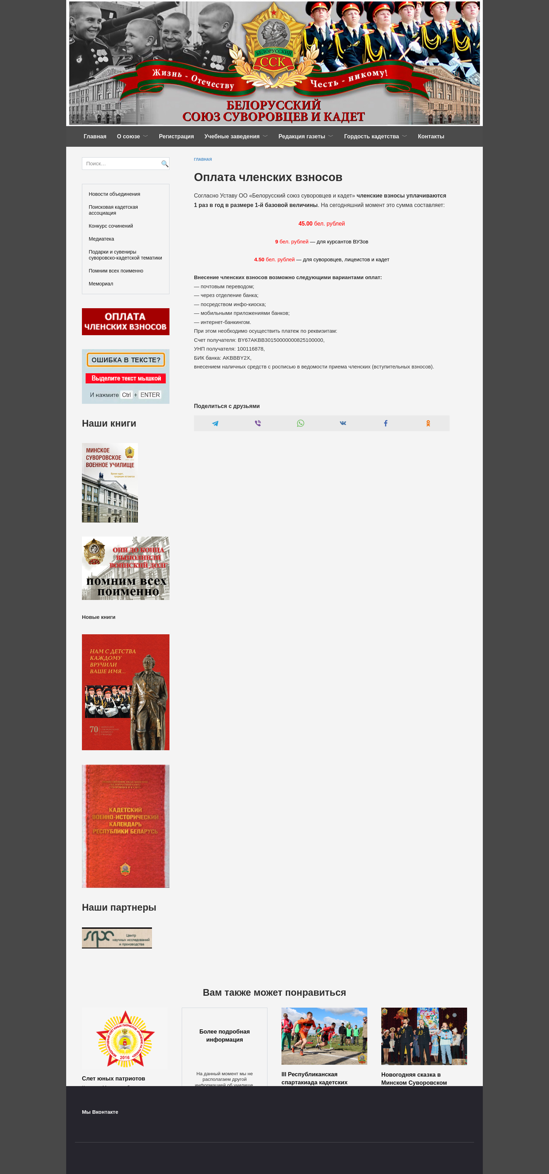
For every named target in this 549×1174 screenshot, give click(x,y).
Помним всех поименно (116, 271)
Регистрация (176, 136)
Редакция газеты (302, 136)
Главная (95, 136)
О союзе (128, 136)
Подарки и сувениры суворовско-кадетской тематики (125, 255)
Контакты (431, 136)
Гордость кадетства (371, 136)
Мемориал (101, 283)
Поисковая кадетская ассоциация (113, 210)
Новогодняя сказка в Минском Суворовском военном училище (414, 1082)
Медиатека (101, 239)
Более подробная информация (224, 1035)
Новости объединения (114, 194)
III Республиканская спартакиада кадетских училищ (315, 1082)
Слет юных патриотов (113, 1078)
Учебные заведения (232, 136)
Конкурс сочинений (111, 226)
